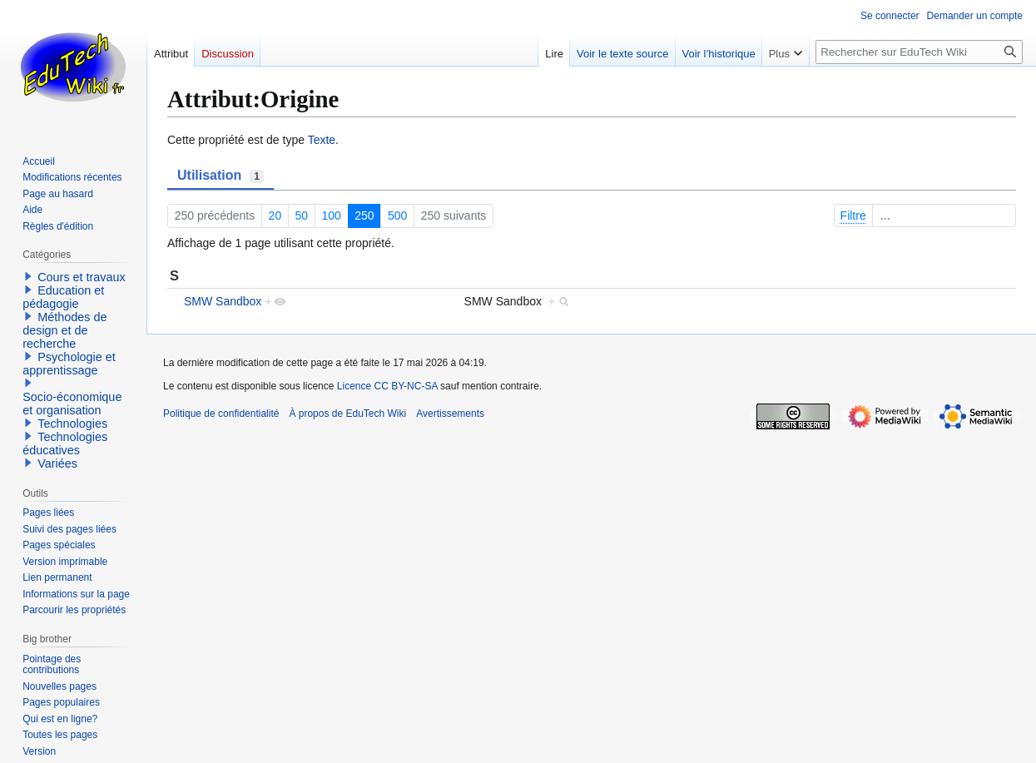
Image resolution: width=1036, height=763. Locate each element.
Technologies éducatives (64, 443)
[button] (28, 276)
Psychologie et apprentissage (69, 363)
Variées (57, 463)
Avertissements (450, 413)
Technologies (72, 423)
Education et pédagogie (63, 297)
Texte (321, 139)
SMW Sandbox (222, 301)
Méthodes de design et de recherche (64, 330)
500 (397, 215)
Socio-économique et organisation (71, 403)
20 (275, 215)
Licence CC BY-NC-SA (387, 386)
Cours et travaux (81, 277)
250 (364, 215)
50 (302, 215)
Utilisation (220, 175)
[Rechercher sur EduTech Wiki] (919, 52)
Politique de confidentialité (221, 413)
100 (331, 215)
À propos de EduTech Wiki (347, 413)
